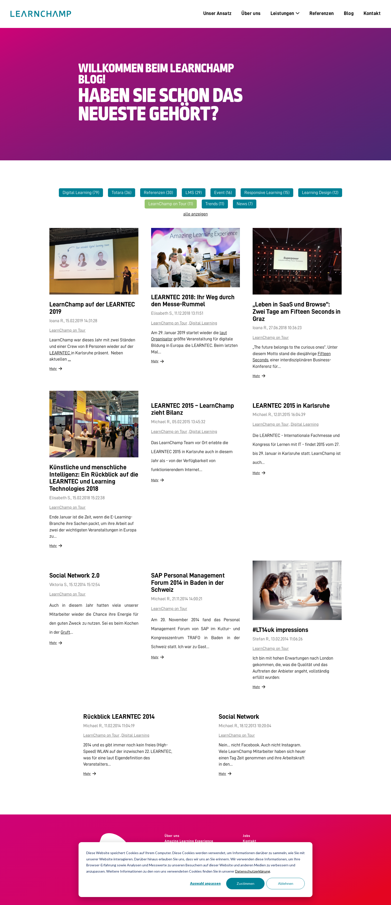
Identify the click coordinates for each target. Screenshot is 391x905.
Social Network (239, 716)
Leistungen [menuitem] (285, 13)
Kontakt (249, 841)
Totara (121, 192)
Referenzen (158, 192)
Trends (214, 203)
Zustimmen (245, 883)
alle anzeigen (195, 214)
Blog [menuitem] (349, 13)
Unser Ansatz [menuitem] (217, 13)
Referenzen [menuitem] (321, 13)
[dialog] (195, 869)
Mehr (53, 368)
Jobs (246, 835)
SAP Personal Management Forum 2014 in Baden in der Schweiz (188, 582)
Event (223, 192)
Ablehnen (285, 883)
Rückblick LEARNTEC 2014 (119, 716)
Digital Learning (81, 192)
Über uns (172, 835)
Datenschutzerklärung (252, 871)
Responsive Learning (267, 192)
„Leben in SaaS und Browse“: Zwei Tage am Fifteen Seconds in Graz (297, 311)
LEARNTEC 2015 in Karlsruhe (291, 405)
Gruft (65, 632)
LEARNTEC (60, 353)
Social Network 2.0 (74, 575)
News (245, 203)
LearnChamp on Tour (170, 203)
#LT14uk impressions (280, 629)
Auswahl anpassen (205, 883)
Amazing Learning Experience (189, 841)
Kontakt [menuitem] (372, 13)
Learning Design (320, 192)
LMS (194, 192)
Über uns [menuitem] (250, 13)
